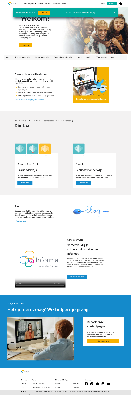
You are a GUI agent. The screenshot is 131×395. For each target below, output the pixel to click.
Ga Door (44, 13)
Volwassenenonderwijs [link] (106, 57)
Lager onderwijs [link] (42, 57)
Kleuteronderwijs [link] (22, 57)
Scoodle (58, 387)
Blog (49, 4)
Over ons (25, 45)
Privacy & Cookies (61, 391)
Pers (22, 387)
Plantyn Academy (38, 383)
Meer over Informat (77, 277)
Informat (58, 383)
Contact (63, 4)
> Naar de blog (20, 221)
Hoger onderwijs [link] (84, 57)
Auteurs (34, 380)
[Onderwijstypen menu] (29, 3)
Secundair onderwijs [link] (63, 57)
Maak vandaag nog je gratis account (30, 99)
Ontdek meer (25, 183)
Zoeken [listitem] (101, 4)
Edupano (76, 383)
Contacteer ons (103, 341)
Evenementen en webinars (41, 387)
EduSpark (76, 387)
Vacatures (56, 4)
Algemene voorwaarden (43, 391)
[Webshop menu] (42, 3)
